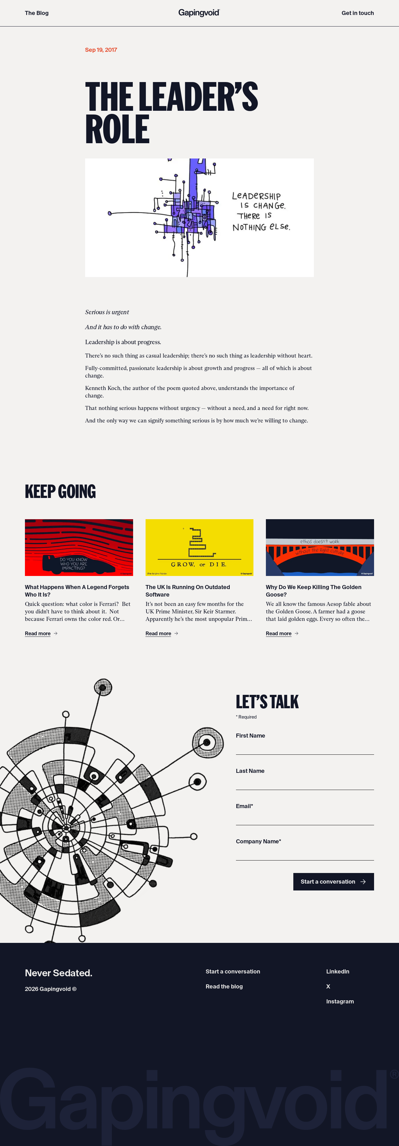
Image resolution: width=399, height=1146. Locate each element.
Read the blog (224, 986)
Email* (244, 806)
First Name (250, 735)
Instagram (340, 1001)
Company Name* (258, 841)
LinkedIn (337, 971)
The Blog (37, 13)
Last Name (250, 771)
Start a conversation (334, 881)
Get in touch (358, 13)
